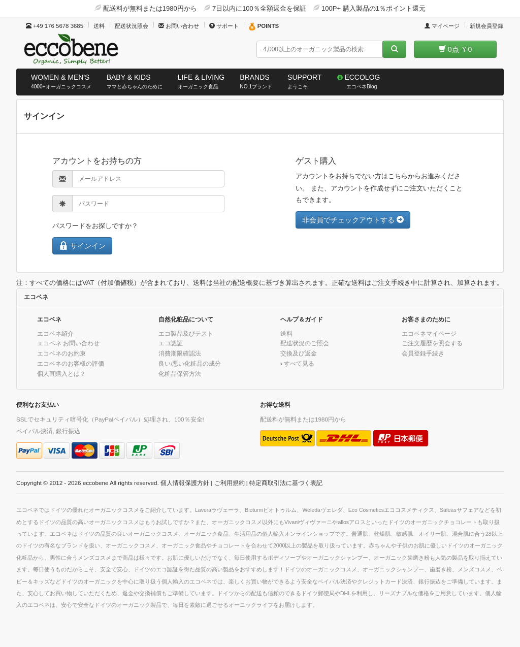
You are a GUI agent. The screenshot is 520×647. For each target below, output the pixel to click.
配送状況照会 (131, 26)
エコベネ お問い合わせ (68, 343)
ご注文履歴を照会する (432, 343)
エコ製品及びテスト (185, 333)
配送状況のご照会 (304, 343)
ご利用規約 (229, 482)
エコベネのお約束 (61, 353)
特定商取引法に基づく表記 (285, 482)
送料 (99, 26)
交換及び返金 (298, 353)
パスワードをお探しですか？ (95, 226)
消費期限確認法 (179, 353)
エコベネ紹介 (55, 333)
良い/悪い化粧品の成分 (189, 363)
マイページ (442, 26)
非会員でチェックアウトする (353, 220)
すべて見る (299, 363)
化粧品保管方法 (179, 373)
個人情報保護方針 (184, 482)
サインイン (82, 245)
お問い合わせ (178, 26)
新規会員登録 (486, 26)
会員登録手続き (423, 353)
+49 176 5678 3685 (54, 26)
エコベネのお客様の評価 (70, 363)
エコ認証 (170, 343)
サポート (224, 26)
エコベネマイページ (429, 333)
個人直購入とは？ (61, 373)
